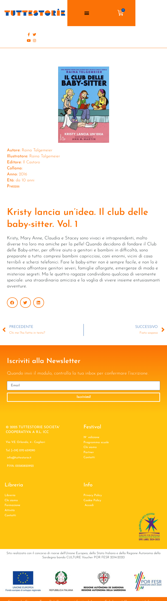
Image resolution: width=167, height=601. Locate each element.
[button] (87, 13)
